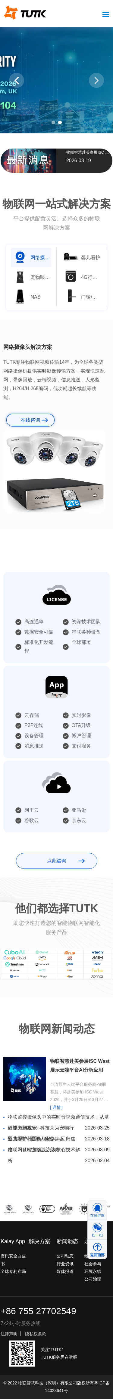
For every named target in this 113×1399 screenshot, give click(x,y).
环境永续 (92, 1271)
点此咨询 (56, 860)
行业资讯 (65, 1263)
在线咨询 (30, 420)
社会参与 (92, 1263)
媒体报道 (65, 1271)
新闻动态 (67, 1241)
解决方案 (39, 1241)
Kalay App (13, 1241)
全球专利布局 (13, 1271)
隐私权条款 (35, 1333)
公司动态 (65, 1255)
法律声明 (9, 1333)
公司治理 (92, 1279)
